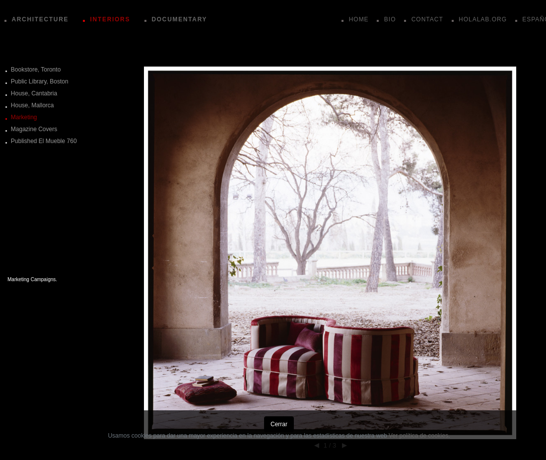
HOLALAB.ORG (483, 19)
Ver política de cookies (418, 435)
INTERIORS (110, 19)
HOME (359, 19)
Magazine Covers (34, 129)
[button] (330, 183)
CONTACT (427, 19)
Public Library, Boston (39, 81)
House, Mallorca (32, 105)
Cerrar (279, 424)
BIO (390, 19)
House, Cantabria (34, 93)
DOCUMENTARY (179, 19)
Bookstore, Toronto (36, 69)
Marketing (24, 117)
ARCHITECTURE (39, 19)
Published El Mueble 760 (44, 141)
